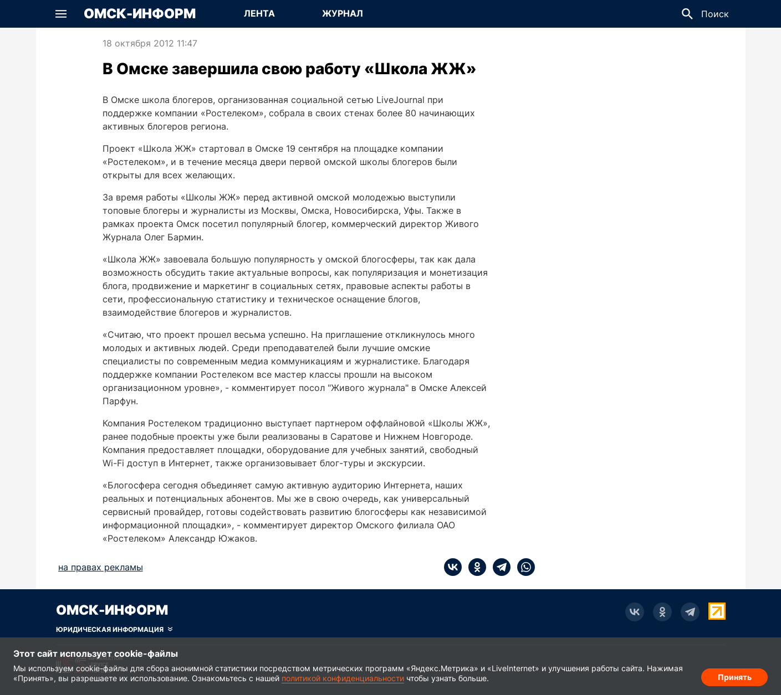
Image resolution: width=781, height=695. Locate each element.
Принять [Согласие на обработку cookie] (735, 676)
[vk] (453, 567)
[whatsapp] (523, 567)
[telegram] (498, 567)
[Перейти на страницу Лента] (259, 14)
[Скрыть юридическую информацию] (114, 629)
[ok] (474, 567)
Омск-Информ (140, 14)
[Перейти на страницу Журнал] (342, 14)
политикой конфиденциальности (343, 678)
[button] (61, 14)
